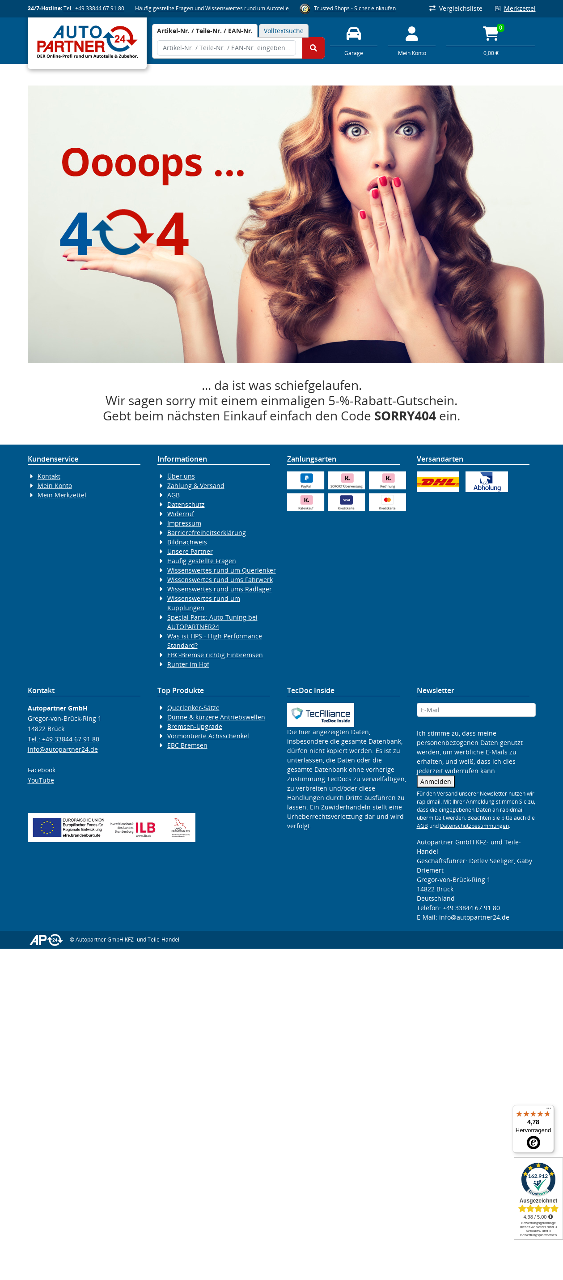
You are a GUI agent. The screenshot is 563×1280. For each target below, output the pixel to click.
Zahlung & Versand (195, 485)
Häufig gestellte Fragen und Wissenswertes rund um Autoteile (212, 8)
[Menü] (548, 1110)
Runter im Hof (188, 664)
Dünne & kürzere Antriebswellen (216, 717)
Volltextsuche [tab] (284, 30)
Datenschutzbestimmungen (474, 826)
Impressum (184, 523)
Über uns (181, 476)
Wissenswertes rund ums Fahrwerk (220, 579)
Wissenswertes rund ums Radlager (219, 589)
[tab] (205, 31)
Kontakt (49, 476)
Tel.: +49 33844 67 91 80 (93, 8)
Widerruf (180, 513)
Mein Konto (55, 485)
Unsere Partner (190, 551)
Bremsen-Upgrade (194, 726)
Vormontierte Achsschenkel (208, 736)
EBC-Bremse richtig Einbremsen (215, 655)
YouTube (41, 780)
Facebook (41, 770)
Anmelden (435, 781)
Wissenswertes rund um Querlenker (221, 570)
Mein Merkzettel (62, 495)
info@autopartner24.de (63, 749)
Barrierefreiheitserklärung (206, 532)
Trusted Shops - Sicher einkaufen (355, 8)
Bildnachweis (187, 542)
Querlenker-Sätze (193, 707)
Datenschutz (186, 504)
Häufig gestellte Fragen (201, 561)
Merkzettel (515, 8)
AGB (173, 495)
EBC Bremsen (187, 745)
